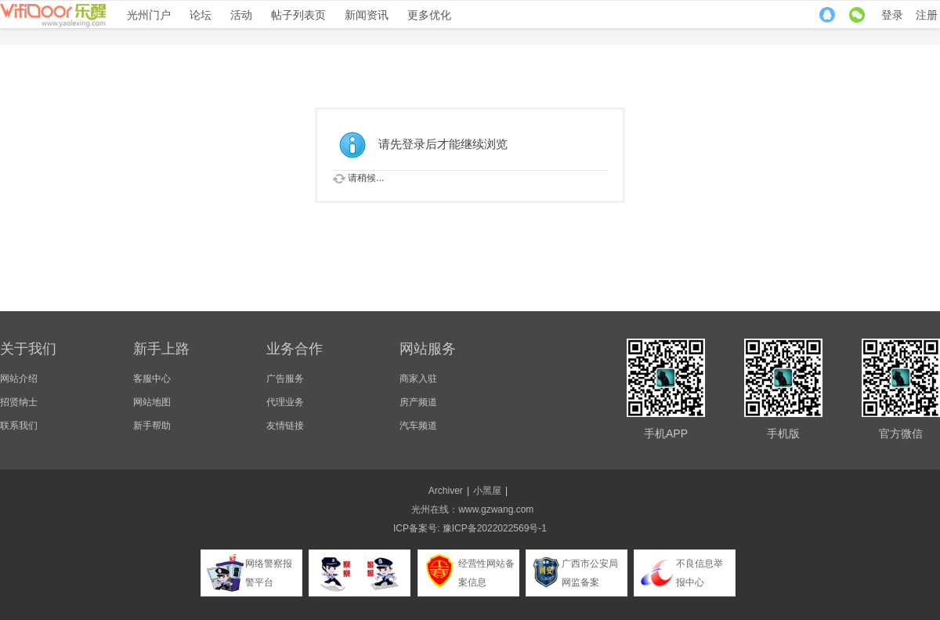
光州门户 (149, 15)
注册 (927, 15)
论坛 (201, 15)
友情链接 (285, 425)
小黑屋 (487, 490)
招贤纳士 (19, 402)
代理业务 (285, 402)
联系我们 (19, 425)
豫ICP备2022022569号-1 (495, 528)
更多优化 (429, 15)
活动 (241, 15)
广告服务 (285, 378)
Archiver (445, 490)
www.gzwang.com (495, 509)
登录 (892, 15)
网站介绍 (19, 378)
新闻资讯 (367, 15)
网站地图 (152, 402)
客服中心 (152, 378)
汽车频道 (418, 425)
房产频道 (418, 402)
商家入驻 (418, 378)
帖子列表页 (298, 15)
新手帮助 (152, 425)
